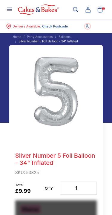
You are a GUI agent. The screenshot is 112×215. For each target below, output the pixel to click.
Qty (49, 188)
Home (17, 37)
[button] (88, 9)
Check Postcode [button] (55, 26)
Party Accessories (40, 37)
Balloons (64, 37)
